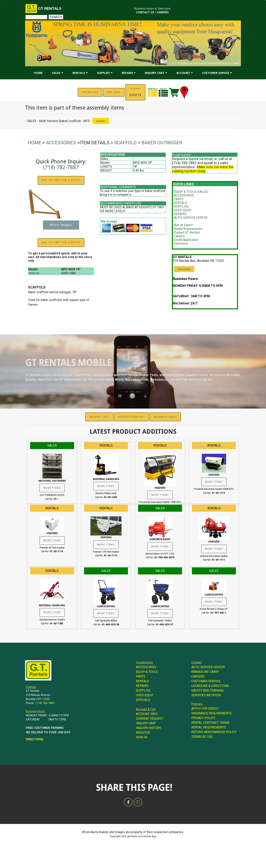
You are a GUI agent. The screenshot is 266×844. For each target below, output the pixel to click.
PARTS (178, 199)
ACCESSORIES (184, 195)
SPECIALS (143, 700)
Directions (181, 243)
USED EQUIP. (183, 210)
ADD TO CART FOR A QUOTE (61, 180)
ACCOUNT (183, 73)
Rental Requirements (188, 229)
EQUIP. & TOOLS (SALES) (191, 192)
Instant (135, 92)
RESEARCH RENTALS (131, 417)
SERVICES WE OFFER (206, 695)
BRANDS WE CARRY (205, 672)
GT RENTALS (49, 8)
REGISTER (143, 732)
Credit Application (186, 240)
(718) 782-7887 (61, 167)
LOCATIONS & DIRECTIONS (210, 686)
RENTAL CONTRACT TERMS (210, 723)
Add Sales (114, 92)
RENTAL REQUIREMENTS (208, 727)
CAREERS (163, 12)
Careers (179, 236)
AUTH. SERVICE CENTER (190, 217)
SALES (56, 73)
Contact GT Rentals (187, 232)
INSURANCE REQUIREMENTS (211, 713)
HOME (38, 73)
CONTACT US (145, 12)
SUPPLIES (103, 73)
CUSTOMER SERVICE (215, 73)
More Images (61, 225)
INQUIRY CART (154, 73)
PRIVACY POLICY (203, 718)
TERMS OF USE (202, 737)
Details (100, 121)
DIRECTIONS (34, 739)
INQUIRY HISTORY (148, 728)
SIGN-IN (141, 737)
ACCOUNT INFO (147, 714)
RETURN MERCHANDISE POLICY (213, 732)
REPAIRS (127, 73)
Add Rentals (90, 92)
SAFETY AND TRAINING (207, 690)
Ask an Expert (183, 225)
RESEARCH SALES (165, 417)
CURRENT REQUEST (149, 718)
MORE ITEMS (52, 488)
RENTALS (79, 73)
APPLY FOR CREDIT (205, 708)
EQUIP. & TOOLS (147, 672)
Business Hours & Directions (152, 8)
